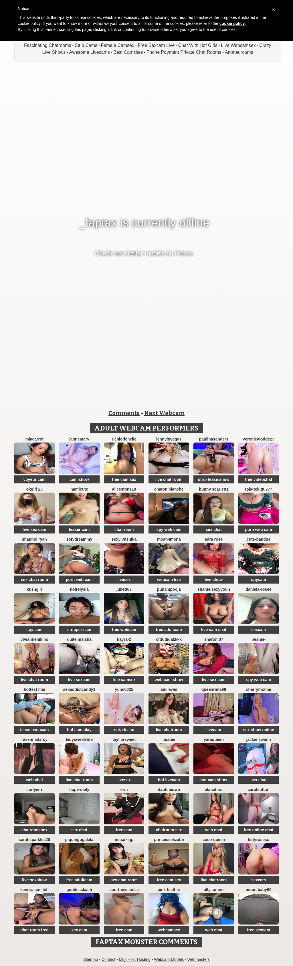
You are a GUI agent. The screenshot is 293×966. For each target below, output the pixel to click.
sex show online (258, 729)
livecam (213, 729)
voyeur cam (34, 479)
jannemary (79, 439)
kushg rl (34, 589)
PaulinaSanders (214, 439)
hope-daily (79, 789)
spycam (258, 579)
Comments (124, 413)
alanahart (214, 789)
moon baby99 (258, 889)
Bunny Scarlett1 (213, 489)
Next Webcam (164, 413)
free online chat (258, 830)
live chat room (169, 479)
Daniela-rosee (258, 589)
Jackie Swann (258, 739)
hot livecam (169, 779)
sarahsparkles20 (34, 839)
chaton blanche (169, 489)
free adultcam (169, 629)
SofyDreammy (79, 539)
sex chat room (34, 579)
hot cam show (213, 779)
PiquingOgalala (79, 839)
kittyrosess (258, 839)
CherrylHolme (258, 689)
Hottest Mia (34, 689)
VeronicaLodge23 (258, 439)
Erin (124, 789)
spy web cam (169, 529)
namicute (79, 489)
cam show (79, 479)
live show (214, 579)
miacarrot (34, 439)
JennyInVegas (169, 439)
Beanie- (259, 639)
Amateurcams (239, 52)
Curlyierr (34, 789)
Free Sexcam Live (156, 45)
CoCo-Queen (214, 839)
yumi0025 (124, 689)
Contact (108, 959)
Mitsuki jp (124, 839)
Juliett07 (124, 589)
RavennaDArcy (34, 739)
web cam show (169, 679)
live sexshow (34, 880)
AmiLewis (169, 689)
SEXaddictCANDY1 (79, 689)
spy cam (34, 629)
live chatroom (169, 729)
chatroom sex (34, 830)
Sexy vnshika (124, 539)
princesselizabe (169, 839)
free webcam (124, 629)
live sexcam (79, 679)
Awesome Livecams (89, 52)
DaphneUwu (169, 789)
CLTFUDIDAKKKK (169, 639)
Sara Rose (214, 539)
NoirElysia (79, 589)
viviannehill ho (34, 639)
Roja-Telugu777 (258, 489)
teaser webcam (34, 729)
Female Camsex (117, 45)
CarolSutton (258, 789)
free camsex (124, 679)
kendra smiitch (34, 889)
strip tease (124, 729)
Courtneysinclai (124, 889)
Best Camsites (128, 52)
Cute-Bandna (258, 539)
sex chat (214, 529)
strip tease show (213, 479)
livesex (124, 579)
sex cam (79, 930)
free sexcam (258, 930)
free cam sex (124, 479)
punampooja (169, 589)
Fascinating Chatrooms (47, 45)
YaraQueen (214, 739)
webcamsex (169, 930)
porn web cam (258, 529)
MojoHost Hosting (135, 959)
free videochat (258, 479)
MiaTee (169, 739)
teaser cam (79, 529)
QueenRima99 (213, 689)
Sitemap (90, 959)
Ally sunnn (213, 889)
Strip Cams (86, 45)
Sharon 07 (213, 639)
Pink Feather (169, 889)
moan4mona (169, 539)
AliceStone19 (124, 489)
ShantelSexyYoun (213, 589)
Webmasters (198, 959)
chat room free (34, 930)
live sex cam (34, 529)
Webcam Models (169, 959)
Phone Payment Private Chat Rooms (183, 52)
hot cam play (79, 729)
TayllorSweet (124, 739)
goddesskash (79, 889)
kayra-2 (124, 639)
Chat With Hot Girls (197, 45)
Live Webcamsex (238, 45)
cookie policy (232, 23)
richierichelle (124, 439)
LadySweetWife (79, 739)
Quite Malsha (79, 639)
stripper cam (79, 629)
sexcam (258, 629)
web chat (34, 779)
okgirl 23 (34, 489)
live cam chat (213, 629)
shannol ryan (34, 539)
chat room (124, 529)
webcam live (169, 579)
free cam (124, 830)
